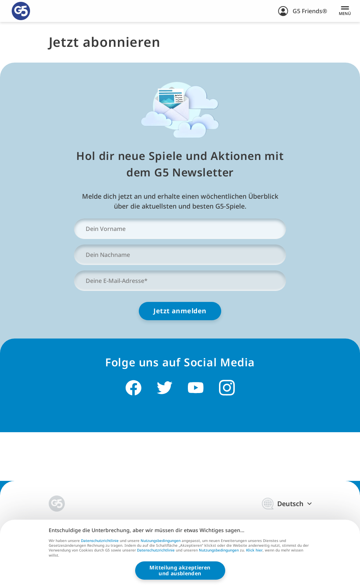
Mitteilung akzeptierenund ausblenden (179, 570)
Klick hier (254, 550)
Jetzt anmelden (180, 310)
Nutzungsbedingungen (161, 540)
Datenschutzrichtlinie (100, 540)
